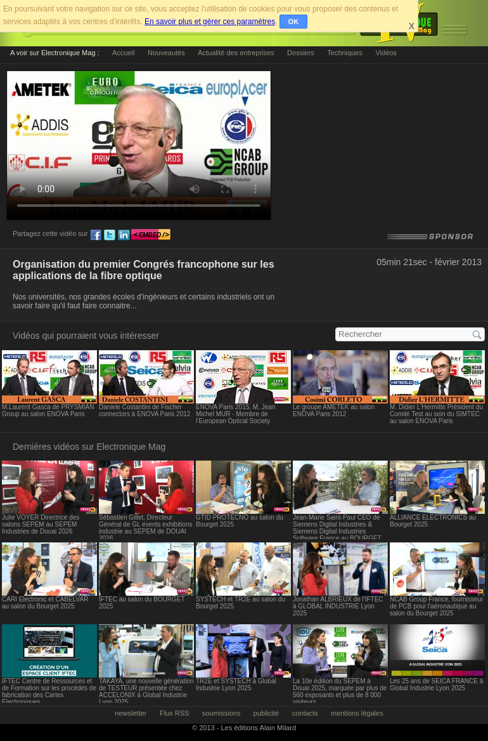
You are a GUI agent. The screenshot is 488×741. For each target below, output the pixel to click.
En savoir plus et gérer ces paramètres (209, 21)
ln (123, 235)
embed (150, 235)
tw (109, 235)
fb (95, 235)
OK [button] (293, 21)
